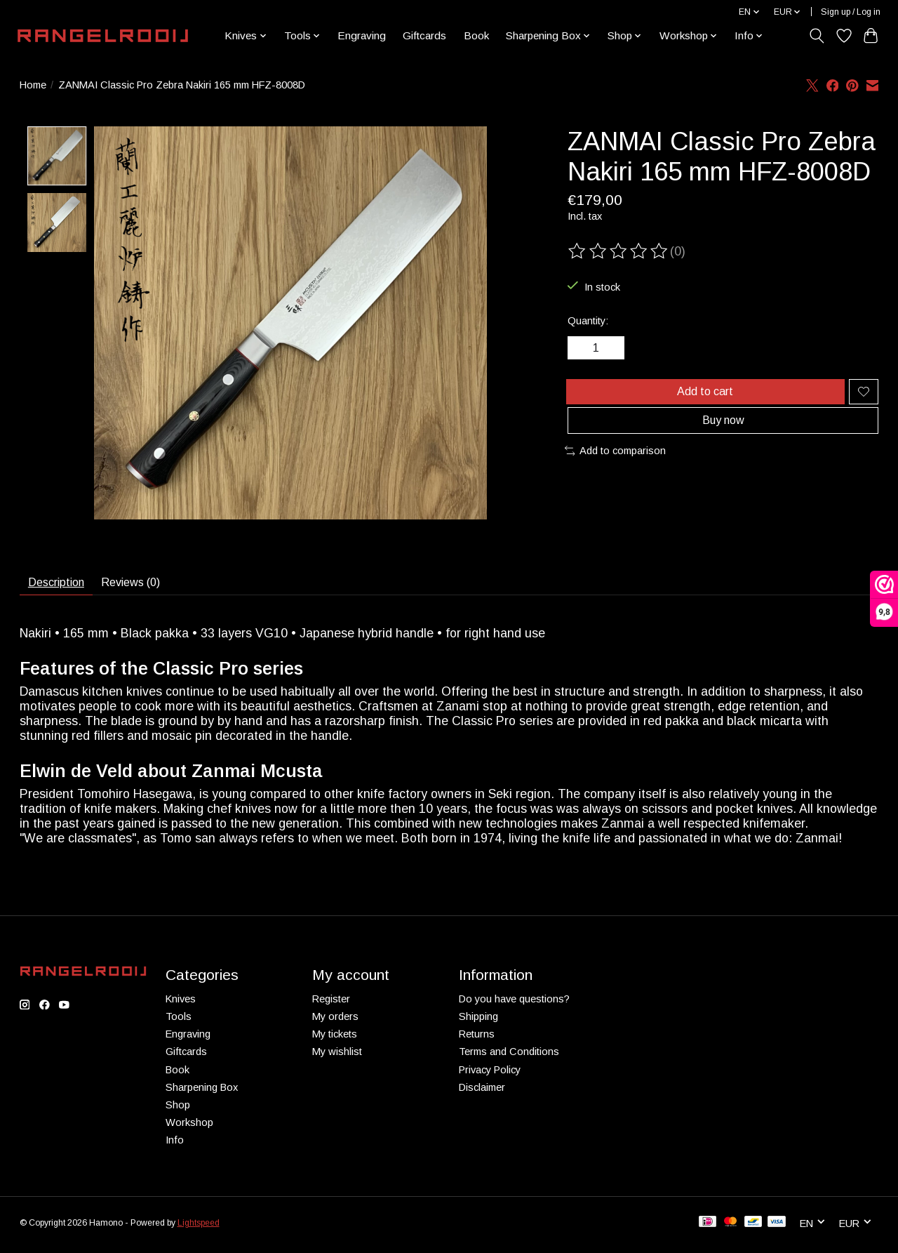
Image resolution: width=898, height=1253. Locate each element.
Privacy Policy (490, 1074)
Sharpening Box (202, 1092)
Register (331, 1004)
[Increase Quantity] (614, 350)
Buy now (723, 434)
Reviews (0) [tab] (150, 585)
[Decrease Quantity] (584, 350)
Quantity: (588, 320)
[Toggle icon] (816, 35)
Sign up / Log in (850, 12)
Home (33, 85)
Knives (181, 1004)
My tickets (334, 1039)
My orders (335, 1022)
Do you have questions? (514, 1004)
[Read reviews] (619, 251)
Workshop (189, 1128)
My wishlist (337, 1057)
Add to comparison (615, 468)
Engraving (361, 35)
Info (175, 1145)
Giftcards (424, 35)
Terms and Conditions (509, 1057)
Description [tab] (62, 585)
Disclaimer (482, 1092)
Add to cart (702, 398)
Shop (178, 1110)
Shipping (478, 1022)
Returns (477, 1039)
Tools (179, 1022)
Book (476, 35)
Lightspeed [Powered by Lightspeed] (198, 1228)
